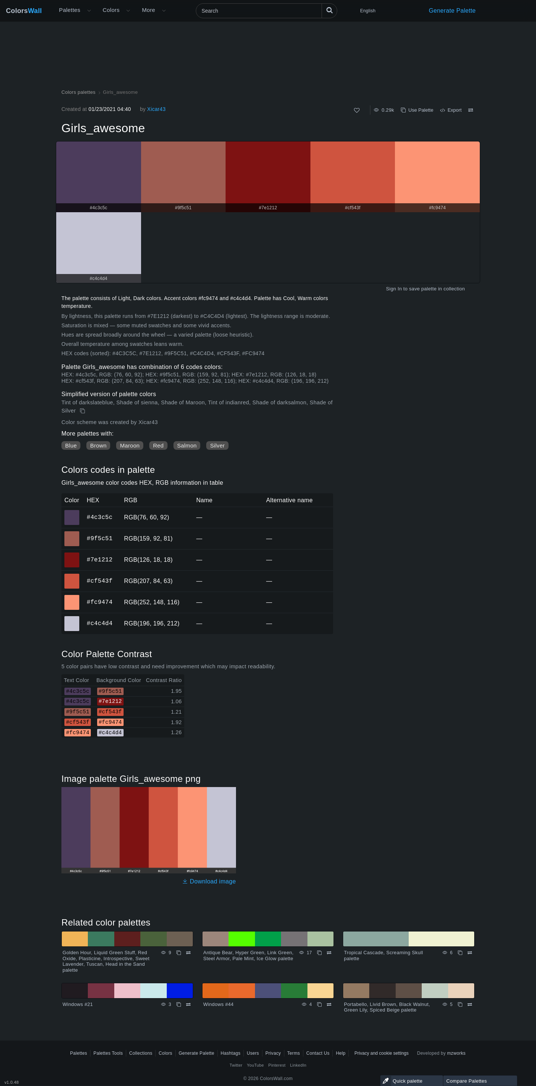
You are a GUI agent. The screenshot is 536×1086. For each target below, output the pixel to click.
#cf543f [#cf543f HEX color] (72, 576)
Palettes (69, 10)
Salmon (187, 445)
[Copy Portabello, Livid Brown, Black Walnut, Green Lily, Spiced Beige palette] (460, 1004)
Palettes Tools (108, 1053)
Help (340, 1053)
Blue (71, 445)
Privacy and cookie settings (381, 1053)
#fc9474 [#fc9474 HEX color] (72, 597)
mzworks (456, 1053)
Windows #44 (218, 1004)
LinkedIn (298, 1065)
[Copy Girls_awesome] (83, 411)
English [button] (368, 10)
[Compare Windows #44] (329, 1004)
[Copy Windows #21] (178, 1004)
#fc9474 (99, 602)
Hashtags (230, 1053)
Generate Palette (452, 10)
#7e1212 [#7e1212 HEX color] (72, 554)
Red (158, 445)
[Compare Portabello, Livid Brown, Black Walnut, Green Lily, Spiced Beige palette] (469, 1004)
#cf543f (99, 581)
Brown (98, 445)
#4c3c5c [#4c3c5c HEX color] (72, 512)
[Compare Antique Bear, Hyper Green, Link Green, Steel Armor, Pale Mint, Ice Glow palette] (329, 952)
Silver (217, 445)
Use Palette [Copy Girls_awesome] (417, 110)
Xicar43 (156, 109)
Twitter (236, 1065)
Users (253, 1053)
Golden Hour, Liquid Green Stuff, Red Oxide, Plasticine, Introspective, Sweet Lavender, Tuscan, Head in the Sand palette (106, 961)
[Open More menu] (88, 11)
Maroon (130, 445)
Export (451, 110)
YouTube (255, 1065)
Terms (293, 1053)
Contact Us (318, 1053)
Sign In (394, 289)
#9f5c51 (99, 538)
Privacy (273, 1053)
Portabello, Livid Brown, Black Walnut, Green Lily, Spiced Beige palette (387, 1007)
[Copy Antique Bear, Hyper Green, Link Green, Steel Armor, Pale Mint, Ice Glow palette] (319, 952)
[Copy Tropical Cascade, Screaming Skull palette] (460, 952)
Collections (140, 1053)
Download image (209, 881)
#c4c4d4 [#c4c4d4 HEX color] (72, 618)
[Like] (356, 110)
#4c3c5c (99, 517)
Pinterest (276, 1065)
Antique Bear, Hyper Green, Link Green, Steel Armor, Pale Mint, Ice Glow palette (248, 955)
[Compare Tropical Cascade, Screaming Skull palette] (469, 952)
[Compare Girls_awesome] (470, 110)
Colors (24, 11)
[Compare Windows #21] (188, 1004)
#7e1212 (99, 559)
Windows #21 (78, 1004)
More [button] (148, 10)
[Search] (266, 10)
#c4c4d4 (99, 623)
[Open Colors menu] (128, 11)
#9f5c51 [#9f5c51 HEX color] (72, 533)
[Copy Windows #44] (319, 1004)
